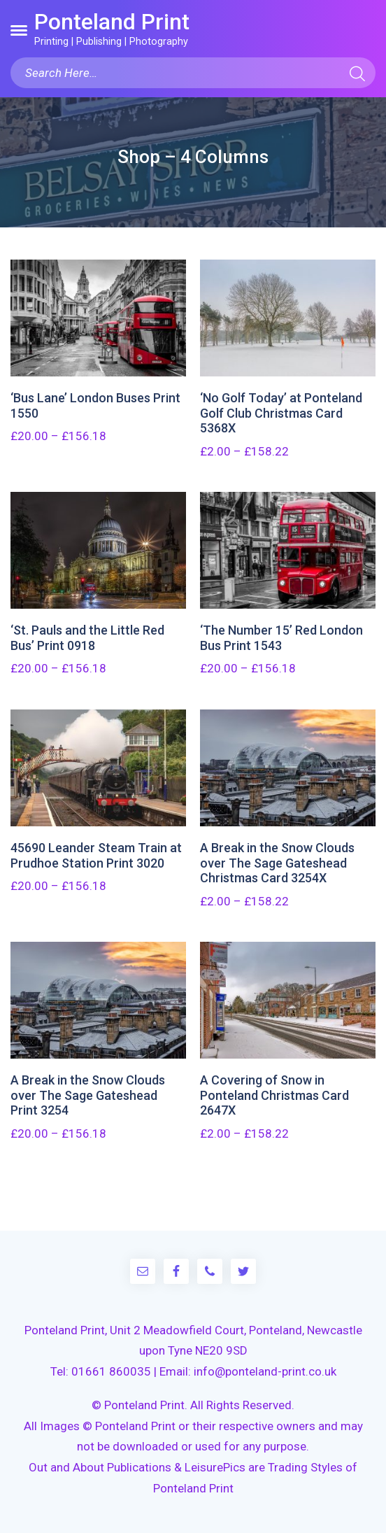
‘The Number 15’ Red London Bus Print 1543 (281, 638)
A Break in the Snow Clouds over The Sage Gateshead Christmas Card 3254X (277, 862)
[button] (18, 30)
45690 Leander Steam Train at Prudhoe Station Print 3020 (96, 855)
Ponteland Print (112, 21)
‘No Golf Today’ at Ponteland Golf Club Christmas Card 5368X (281, 412)
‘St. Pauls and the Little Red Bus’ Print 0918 (87, 638)
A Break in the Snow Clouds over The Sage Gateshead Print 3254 (87, 1095)
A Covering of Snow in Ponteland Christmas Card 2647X (274, 1095)
